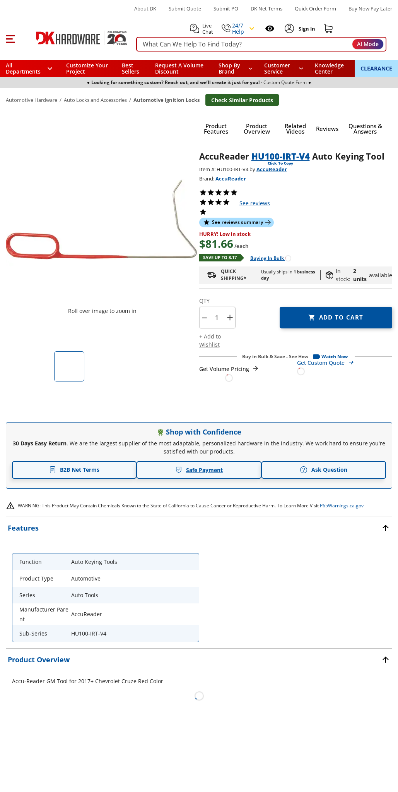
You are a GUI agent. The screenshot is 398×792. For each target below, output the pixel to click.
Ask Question (323, 470)
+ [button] (230, 317)
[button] (10, 38)
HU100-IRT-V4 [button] (280, 156)
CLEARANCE (376, 68)
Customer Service (277, 68)
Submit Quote (185, 8)
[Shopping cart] (328, 28)
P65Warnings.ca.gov (342, 505)
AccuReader (271, 169)
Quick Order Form (315, 8)
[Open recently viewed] (270, 28)
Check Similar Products (242, 100)
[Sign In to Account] (306, 29)
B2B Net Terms (74, 469)
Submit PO (226, 8)
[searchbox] (261, 44)
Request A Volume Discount (179, 68)
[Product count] (217, 317)
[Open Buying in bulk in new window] (267, 258)
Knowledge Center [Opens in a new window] (329, 68)
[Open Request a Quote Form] (229, 373)
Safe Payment (199, 470)
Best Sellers (130, 68)
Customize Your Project (87, 68)
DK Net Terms (266, 8)
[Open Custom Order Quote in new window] (344, 367)
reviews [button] (254, 203)
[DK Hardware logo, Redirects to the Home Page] (73, 38)
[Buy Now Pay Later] (370, 8)
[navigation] (283, 68)
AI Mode (368, 44)
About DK (145, 8)
